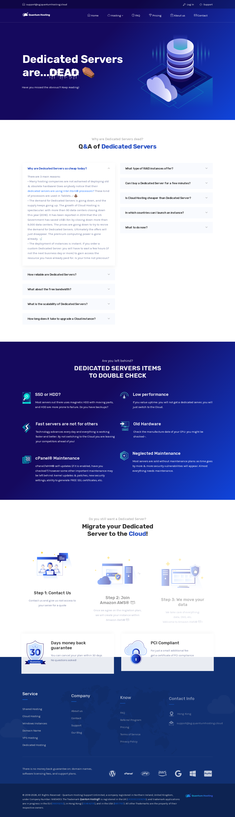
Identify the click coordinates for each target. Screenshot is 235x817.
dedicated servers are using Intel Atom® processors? (61, 191)
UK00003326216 (136, 809)
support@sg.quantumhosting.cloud (44, 4)
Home (93, 15)
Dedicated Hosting (34, 755)
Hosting (115, 15)
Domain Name (31, 740)
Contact (200, 15)
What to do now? (166, 227)
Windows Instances (34, 733)
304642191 (88, 813)
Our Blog (76, 741)
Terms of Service (130, 741)
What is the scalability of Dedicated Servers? (69, 304)
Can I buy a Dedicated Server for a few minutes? (166, 183)
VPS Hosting (30, 747)
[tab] (68, 168)
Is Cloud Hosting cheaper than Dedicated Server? (166, 198)
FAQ (136, 15)
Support (206, 4)
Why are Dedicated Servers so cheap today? (69, 168)
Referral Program (131, 726)
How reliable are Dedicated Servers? (69, 274)
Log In (188, 4)
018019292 (58, 813)
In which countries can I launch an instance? (166, 212)
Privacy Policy (128, 748)
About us (177, 15)
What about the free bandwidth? (69, 289)
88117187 (119, 813)
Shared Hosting (32, 719)
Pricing (155, 15)
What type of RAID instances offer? (166, 168)
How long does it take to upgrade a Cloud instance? (69, 318)
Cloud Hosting (31, 726)
